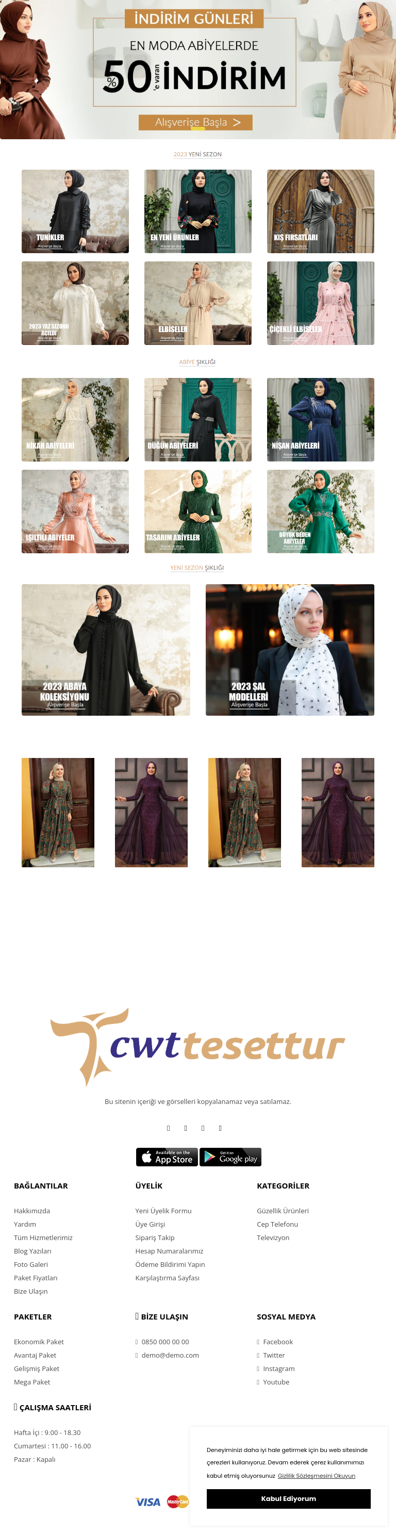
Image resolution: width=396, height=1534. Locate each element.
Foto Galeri (31, 1264)
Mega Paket (32, 1382)
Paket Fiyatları (36, 1278)
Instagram (275, 1368)
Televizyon (273, 1237)
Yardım (25, 1224)
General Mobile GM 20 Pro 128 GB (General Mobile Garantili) (333, 895)
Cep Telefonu (277, 1224)
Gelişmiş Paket (36, 1368)
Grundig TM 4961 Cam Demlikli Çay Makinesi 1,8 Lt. (51, 890)
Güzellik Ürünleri (283, 1211)
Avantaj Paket (35, 1355)
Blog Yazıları (33, 1251)
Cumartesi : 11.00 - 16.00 (52, 1446)
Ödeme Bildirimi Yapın (170, 1264)
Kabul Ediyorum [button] (288, 1499)
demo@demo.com (168, 1355)
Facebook (275, 1342)
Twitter (271, 1355)
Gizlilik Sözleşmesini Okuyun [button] (316, 1476)
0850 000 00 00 (162, 1342)
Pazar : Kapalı (35, 1459)
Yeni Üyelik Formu (164, 1211)
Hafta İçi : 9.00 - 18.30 (47, 1432)
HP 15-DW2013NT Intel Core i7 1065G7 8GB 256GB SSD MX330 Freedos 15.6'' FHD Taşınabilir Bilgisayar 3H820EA (243, 905)
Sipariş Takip (155, 1237)
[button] (198, 128)
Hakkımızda (32, 1211)
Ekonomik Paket (39, 1342)
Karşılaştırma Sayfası (168, 1278)
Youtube (273, 1382)
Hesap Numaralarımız (170, 1251)
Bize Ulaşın (31, 1291)
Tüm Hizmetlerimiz (43, 1237)
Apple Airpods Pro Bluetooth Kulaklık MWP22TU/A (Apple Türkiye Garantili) (147, 895)
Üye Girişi (150, 1224)
